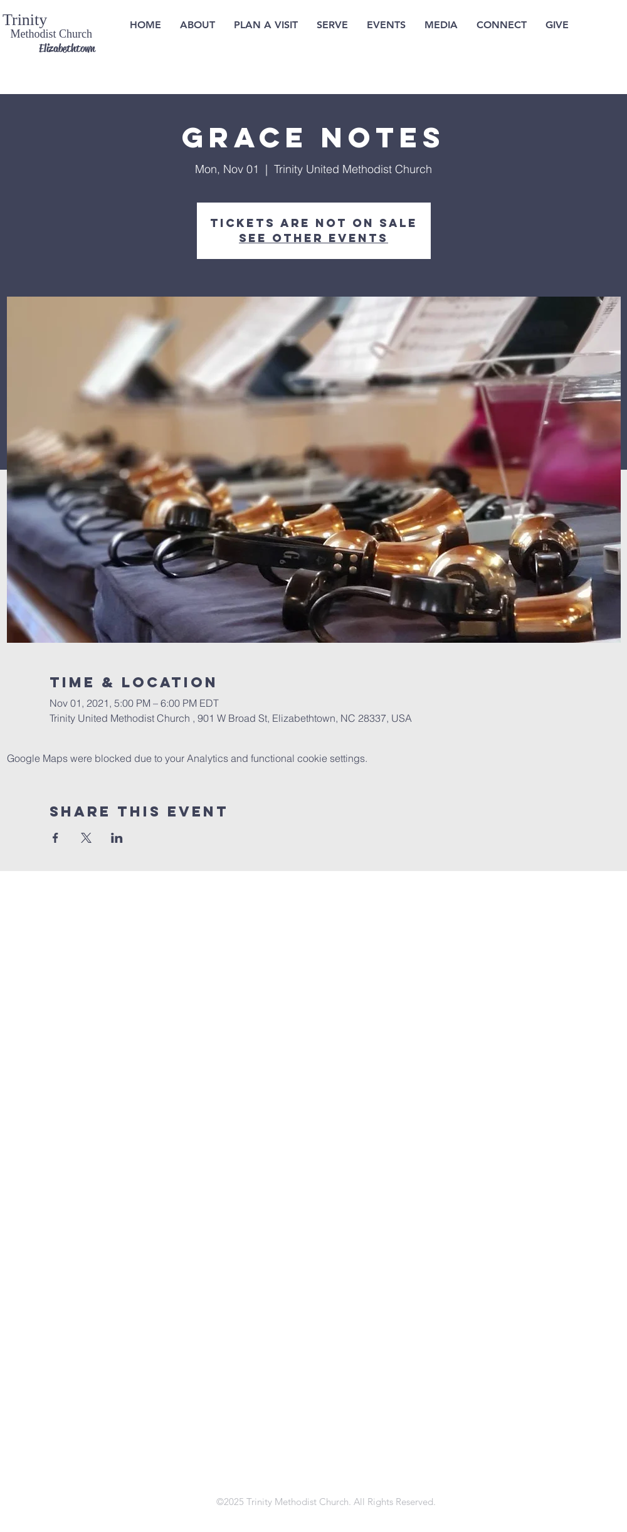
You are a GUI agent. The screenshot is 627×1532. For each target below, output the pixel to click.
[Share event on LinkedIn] (117, 838)
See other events (313, 238)
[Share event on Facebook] (55, 838)
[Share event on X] (86, 838)
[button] (265, 25)
